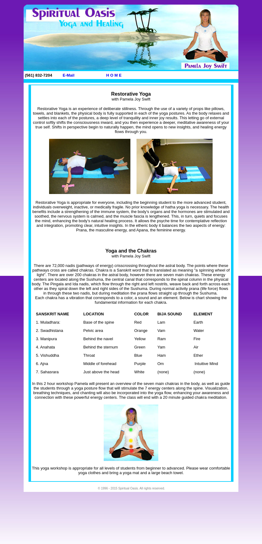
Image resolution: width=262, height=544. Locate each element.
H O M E (113, 75)
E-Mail (68, 75)
